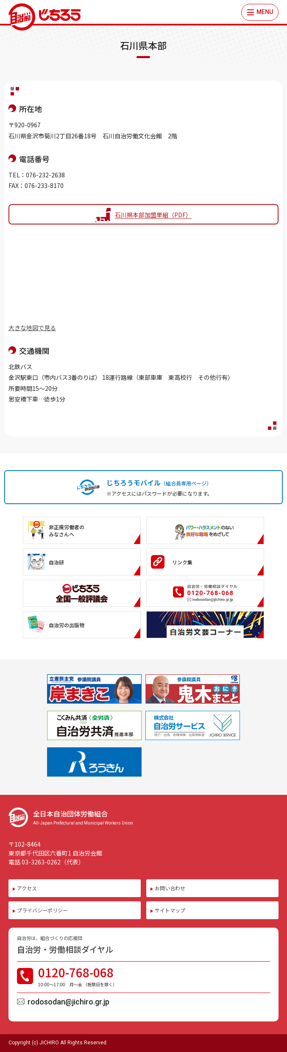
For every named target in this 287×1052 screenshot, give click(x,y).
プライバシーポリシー (42, 910)
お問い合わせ (170, 888)
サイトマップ (170, 910)
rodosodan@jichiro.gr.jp (68, 1001)
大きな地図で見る (32, 327)
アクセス (27, 888)
